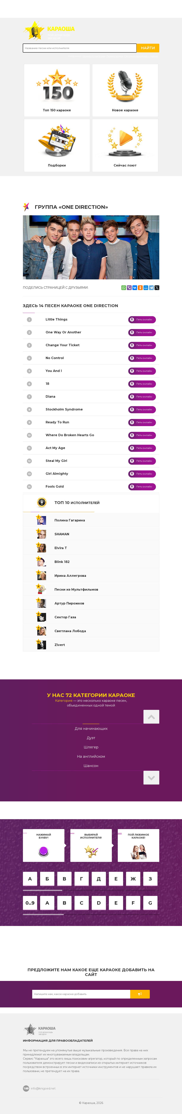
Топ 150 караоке (57, 110)
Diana (50, 396)
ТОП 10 (77, 502)
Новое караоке (125, 110)
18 (47, 384)
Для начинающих (91, 728)
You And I (54, 371)
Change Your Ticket (62, 345)
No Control (55, 358)
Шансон (91, 766)
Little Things (56, 319)
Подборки (57, 165)
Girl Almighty (57, 474)
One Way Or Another (63, 332)
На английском (91, 756)
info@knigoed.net (43, 1088)
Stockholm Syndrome (64, 409)
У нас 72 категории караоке (91, 695)
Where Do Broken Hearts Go (70, 435)
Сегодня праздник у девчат (141, 56)
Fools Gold (55, 486)
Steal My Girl (56, 461)
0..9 (30, 903)
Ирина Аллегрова (94, 56)
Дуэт (91, 738)
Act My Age (55, 448)
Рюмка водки (115, 56)
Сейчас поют (125, 165)
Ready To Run (57, 422)
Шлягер (91, 747)
